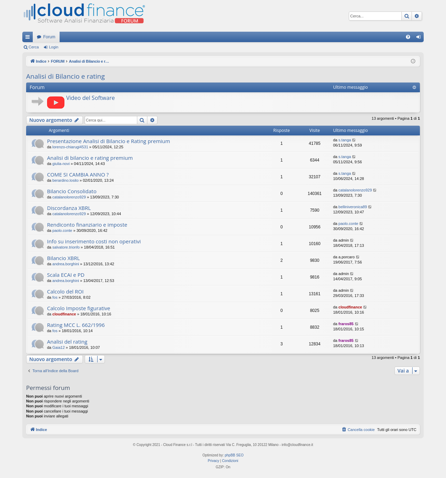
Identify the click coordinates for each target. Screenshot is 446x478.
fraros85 (345, 324)
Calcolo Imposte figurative (78, 308)
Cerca (34, 47)
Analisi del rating (67, 341)
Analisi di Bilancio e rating (65, 76)
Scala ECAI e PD (65, 274)
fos (54, 297)
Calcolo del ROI (65, 291)
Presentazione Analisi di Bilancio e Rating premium (108, 141)
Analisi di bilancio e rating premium (90, 157)
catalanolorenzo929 (69, 197)
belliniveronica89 (352, 207)
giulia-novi (61, 164)
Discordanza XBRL (69, 207)
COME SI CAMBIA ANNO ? (78, 174)
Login (53, 47)
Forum (49, 36)
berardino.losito (65, 180)
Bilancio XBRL (63, 257)
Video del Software (90, 98)
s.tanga (344, 140)
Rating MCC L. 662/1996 (76, 324)
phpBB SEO (234, 455)
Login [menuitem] (420, 38)
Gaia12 (58, 347)
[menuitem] (408, 37)
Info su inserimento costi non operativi (94, 241)
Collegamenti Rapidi (29, 38)
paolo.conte (62, 230)
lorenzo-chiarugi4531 (70, 147)
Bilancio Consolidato (72, 191)
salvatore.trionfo (65, 247)
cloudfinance (64, 314)
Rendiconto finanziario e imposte (87, 224)
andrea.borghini (65, 264)
